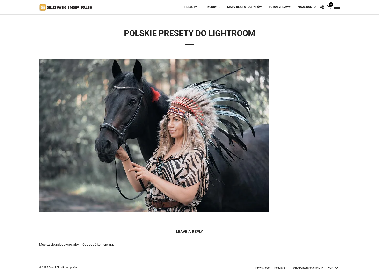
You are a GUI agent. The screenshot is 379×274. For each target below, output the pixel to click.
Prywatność (262, 267)
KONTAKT (334, 267)
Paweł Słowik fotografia (63, 267)
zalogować (63, 244)
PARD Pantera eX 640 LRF (307, 267)
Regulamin (280, 267)
